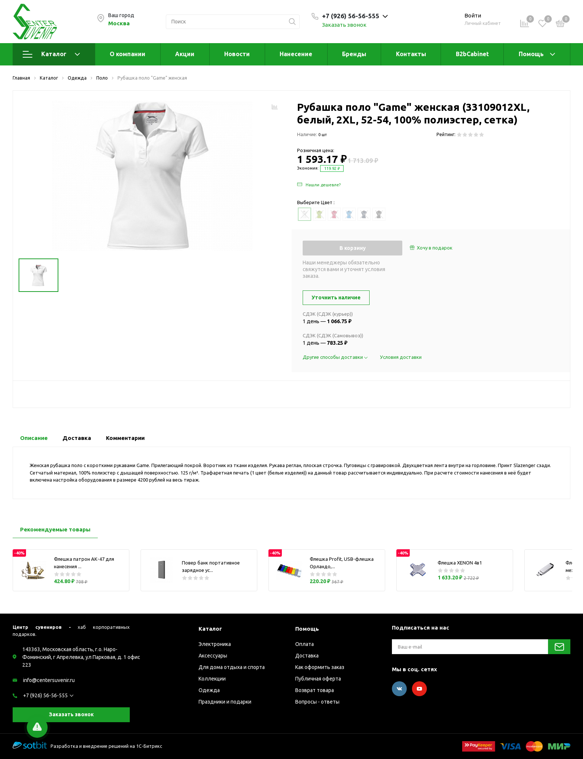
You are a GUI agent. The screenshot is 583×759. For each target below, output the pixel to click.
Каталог (51, 54)
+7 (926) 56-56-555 (45, 695)
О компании (127, 54)
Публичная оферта (318, 679)
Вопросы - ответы (317, 702)
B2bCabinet (472, 54)
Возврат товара (314, 690)
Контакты (411, 54)
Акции (184, 54)
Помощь (531, 54)
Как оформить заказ (319, 667)
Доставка (307, 656)
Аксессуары (213, 656)
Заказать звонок (344, 25)
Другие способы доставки (336, 357)
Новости (237, 54)
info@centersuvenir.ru (49, 680)
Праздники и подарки (225, 702)
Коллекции (212, 679)
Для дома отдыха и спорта (232, 667)
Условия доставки (401, 357)
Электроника (215, 644)
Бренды (354, 54)
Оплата (304, 644)
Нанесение (296, 54)
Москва (119, 23)
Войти (472, 15)
